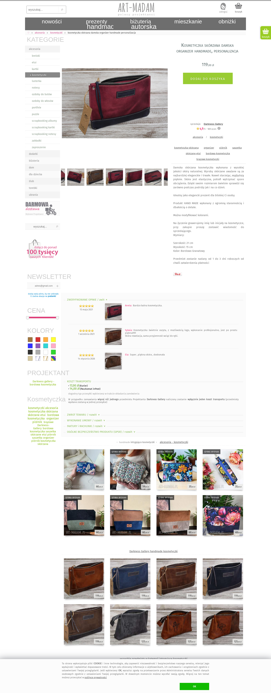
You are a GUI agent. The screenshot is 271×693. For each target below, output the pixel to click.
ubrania (33, 194)
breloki (36, 55)
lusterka (36, 81)
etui (34, 62)
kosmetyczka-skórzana (186, 147)
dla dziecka (35, 174)
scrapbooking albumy (44, 120)
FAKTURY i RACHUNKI (86, 426)
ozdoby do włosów (42, 101)
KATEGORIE (43, 39)
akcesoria (34, 49)
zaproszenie (39, 147)
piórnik (223, 147)
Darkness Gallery (213, 124)
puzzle (35, 114)
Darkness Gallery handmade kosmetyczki (153, 551)
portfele (36, 107)
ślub (31, 181)
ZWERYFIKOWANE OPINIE (87, 299)
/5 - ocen (206, 129)
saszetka (237, 147)
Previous (67, 104)
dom (31, 167)
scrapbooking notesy (44, 134)
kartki (35, 69)
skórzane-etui (193, 153)
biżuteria (34, 160)
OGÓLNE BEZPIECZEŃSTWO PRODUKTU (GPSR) (101, 431)
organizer (209, 147)
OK (194, 686)
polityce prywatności (96, 677)
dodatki (33, 154)
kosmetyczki (216, 137)
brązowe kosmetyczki (207, 159)
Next (162, 104)
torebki (33, 188)
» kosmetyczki (38, 75)
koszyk (238, 11)
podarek (52, 296)
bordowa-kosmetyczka (218, 153)
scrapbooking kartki (43, 127)
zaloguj (223, 11)
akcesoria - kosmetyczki (174, 442)
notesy (36, 87)
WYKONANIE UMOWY (86, 420)
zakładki (36, 140)
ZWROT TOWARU (83, 414)
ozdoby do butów (42, 94)
